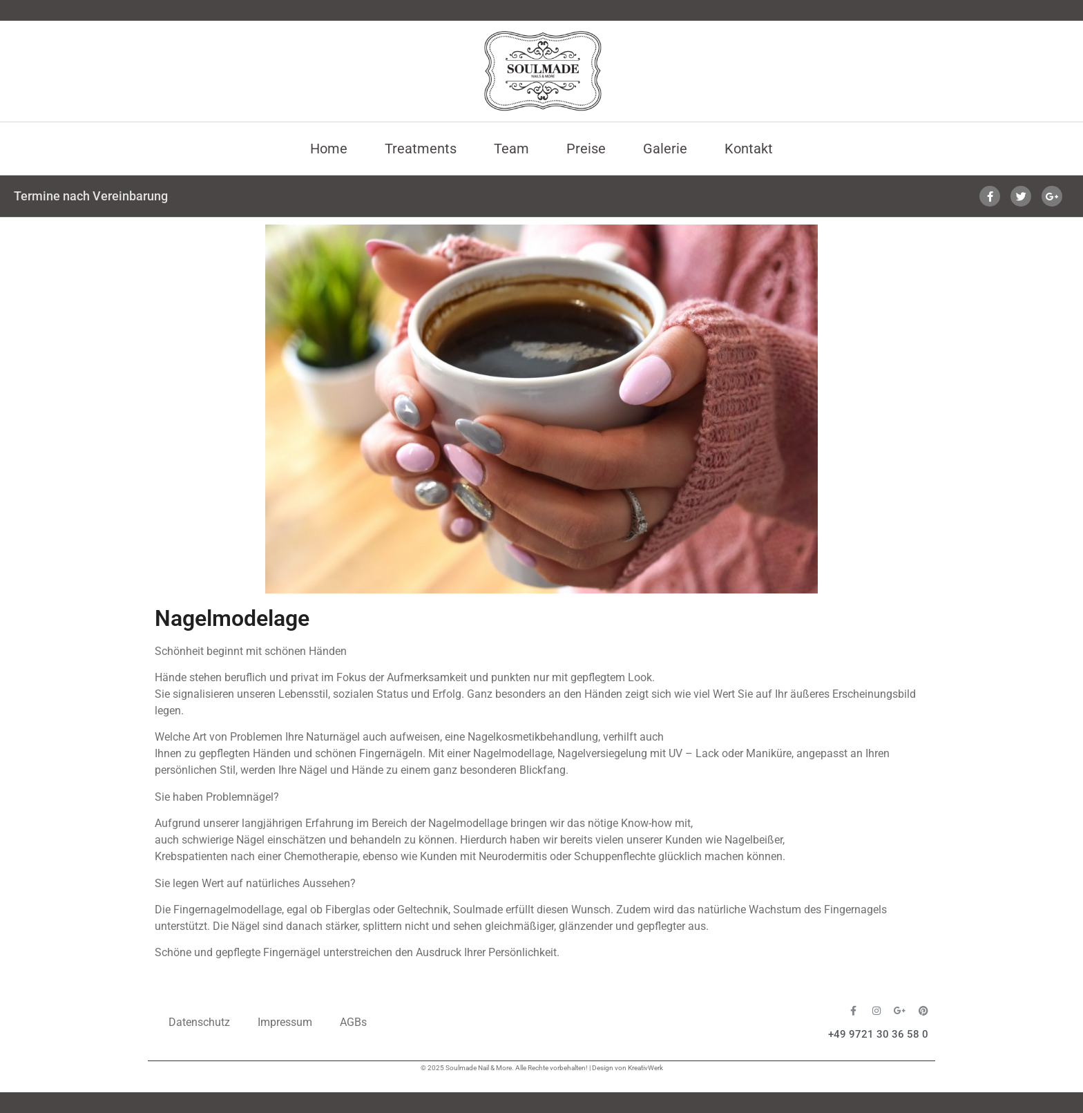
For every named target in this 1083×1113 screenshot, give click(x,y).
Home (328, 148)
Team (511, 148)
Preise (586, 148)
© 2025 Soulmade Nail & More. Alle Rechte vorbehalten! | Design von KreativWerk (542, 1068)
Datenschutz (199, 1022)
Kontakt (749, 148)
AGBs (353, 1022)
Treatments (421, 148)
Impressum (285, 1022)
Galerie (665, 148)
